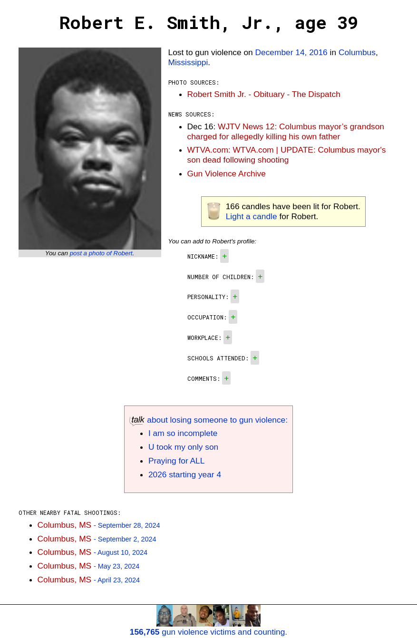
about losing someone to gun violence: (208, 420)
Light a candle (251, 216)
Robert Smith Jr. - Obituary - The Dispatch (263, 94)
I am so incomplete (182, 433)
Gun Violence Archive (226, 173)
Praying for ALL (176, 460)
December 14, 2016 (291, 52)
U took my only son (183, 447)
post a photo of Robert (101, 253)
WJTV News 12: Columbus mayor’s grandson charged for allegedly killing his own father (285, 131)
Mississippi (188, 62)
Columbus (357, 52)
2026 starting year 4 (184, 474)
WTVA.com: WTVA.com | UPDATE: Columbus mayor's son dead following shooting (286, 154)
